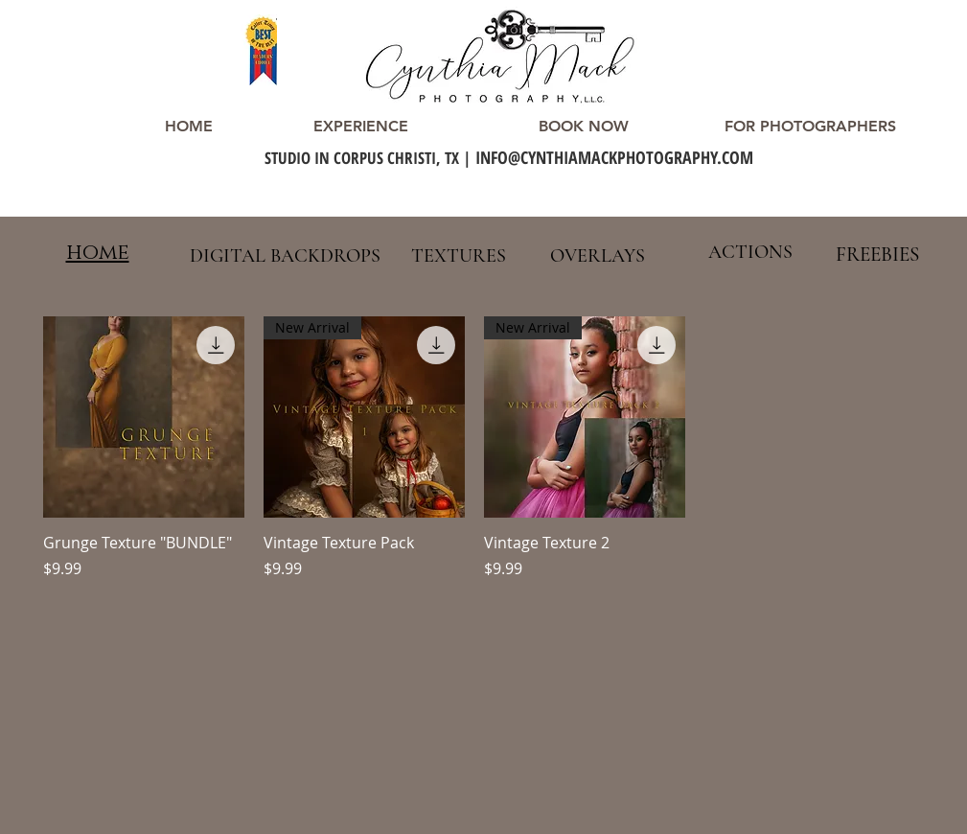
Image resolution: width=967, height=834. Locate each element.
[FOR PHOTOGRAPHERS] (811, 126)
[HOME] (189, 126)
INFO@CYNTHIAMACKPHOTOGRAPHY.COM (614, 157)
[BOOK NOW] (584, 126)
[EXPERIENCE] (361, 126)
